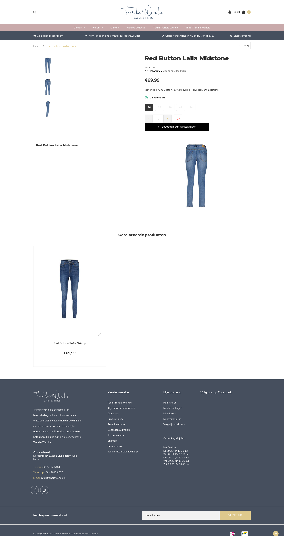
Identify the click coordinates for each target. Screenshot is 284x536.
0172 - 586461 (51, 460)
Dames (79, 28)
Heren (98, 28)
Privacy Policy (115, 412)
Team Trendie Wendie (166, 28)
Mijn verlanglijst (172, 412)
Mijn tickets (169, 406)
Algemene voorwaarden (121, 401)
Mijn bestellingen (172, 401)
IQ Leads (93, 526)
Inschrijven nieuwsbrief (50, 508)
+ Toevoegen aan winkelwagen (216, 119)
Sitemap (112, 433)
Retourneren (115, 439)
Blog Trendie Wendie (198, 28)
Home (36, 46)
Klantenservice (116, 428)
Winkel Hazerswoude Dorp (123, 444)
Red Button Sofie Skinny (69, 336)
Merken (114, 28)
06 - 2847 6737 (54, 465)
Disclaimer (113, 406)
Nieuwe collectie (136, 28)
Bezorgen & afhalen (119, 423)
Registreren (170, 395)
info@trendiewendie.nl (53, 471)
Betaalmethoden (117, 417)
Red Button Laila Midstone (62, 46)
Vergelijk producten (174, 417)
